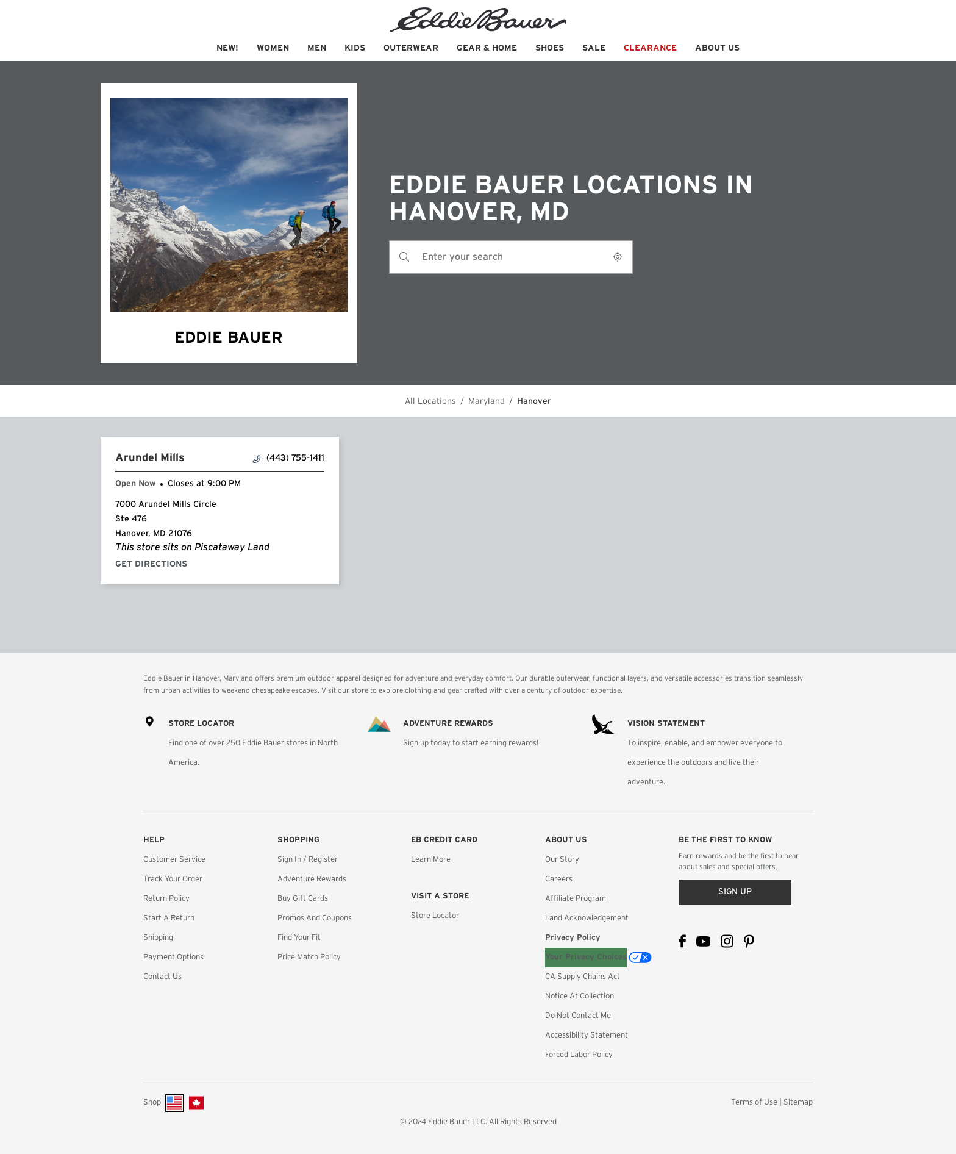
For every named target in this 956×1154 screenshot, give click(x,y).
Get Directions (151, 564)
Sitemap (798, 1102)
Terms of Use (754, 1102)
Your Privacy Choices (586, 957)
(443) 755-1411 (288, 458)
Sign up (735, 891)
